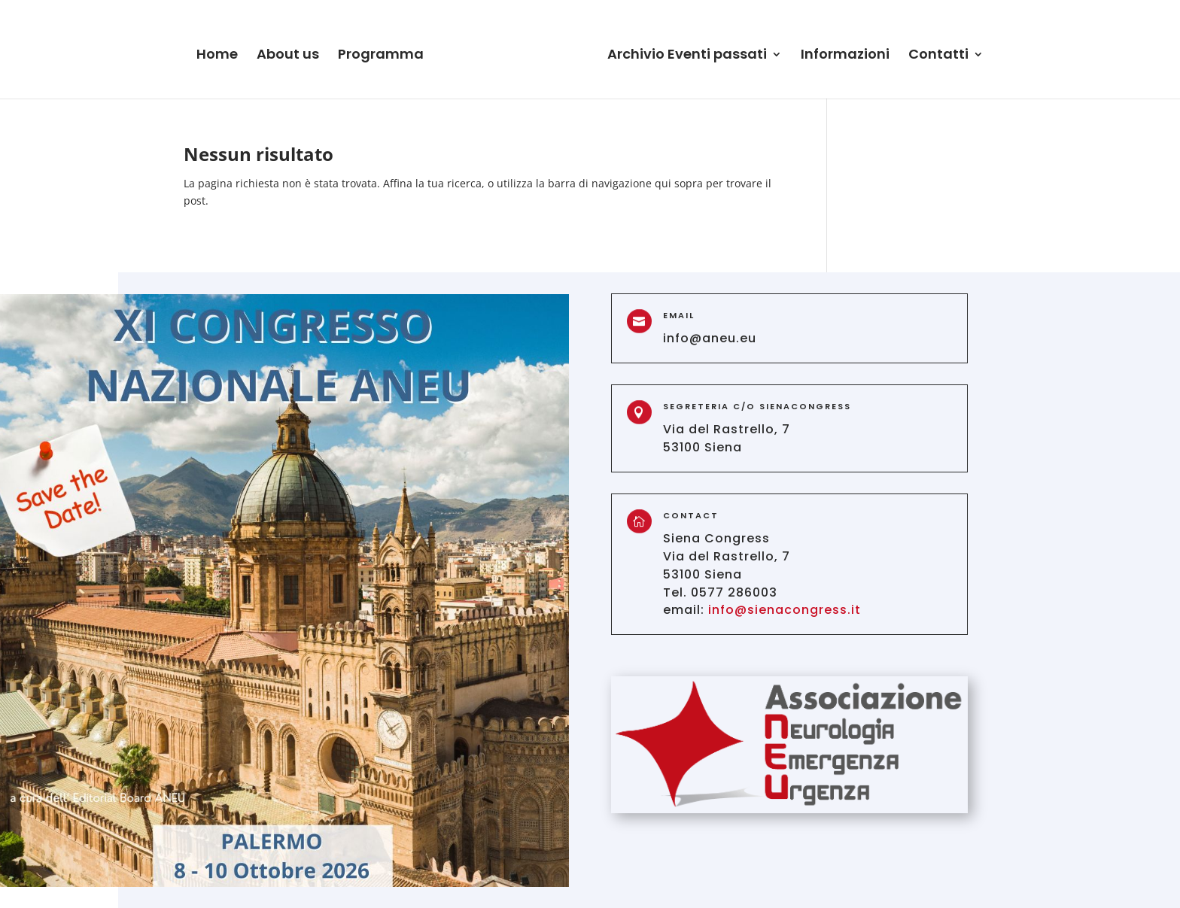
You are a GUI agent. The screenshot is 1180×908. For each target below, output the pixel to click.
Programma (381, 56)
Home (217, 56)
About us (288, 56)
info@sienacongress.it (784, 609)
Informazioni (845, 56)
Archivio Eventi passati (687, 56)
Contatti (938, 56)
